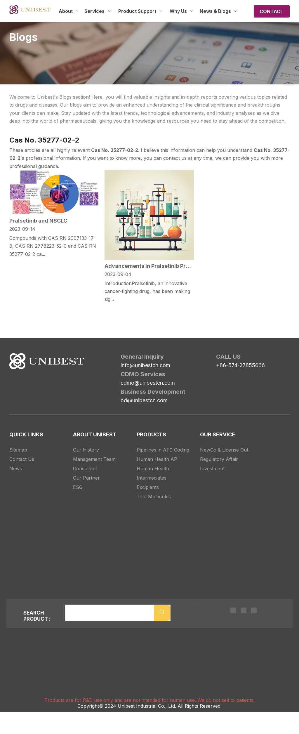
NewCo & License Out (224, 450)
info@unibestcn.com (145, 365)
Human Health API (158, 459)
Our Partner (86, 478)
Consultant (85, 468)
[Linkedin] (233, 610)
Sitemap (18, 450)
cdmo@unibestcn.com (148, 383)
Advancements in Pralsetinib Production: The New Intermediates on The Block (149, 266)
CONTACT (272, 11)
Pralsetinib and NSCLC (38, 221)
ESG (78, 487)
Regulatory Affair (219, 459)
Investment (212, 468)
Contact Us (21, 459)
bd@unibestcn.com (144, 400)
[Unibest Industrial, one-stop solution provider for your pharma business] (14, 357)
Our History (86, 450)
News (15, 468)
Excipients (148, 487)
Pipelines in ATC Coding (163, 450)
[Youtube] (254, 610)
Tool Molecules (154, 496)
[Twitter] (243, 610)
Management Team (94, 459)
